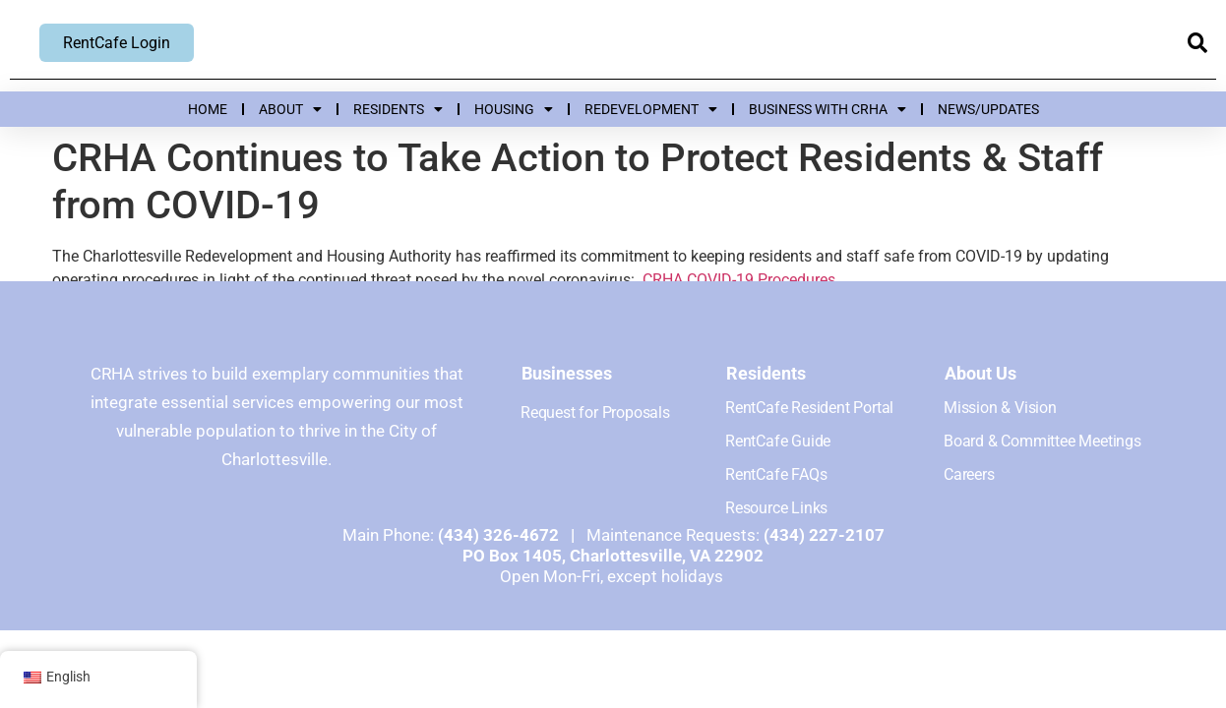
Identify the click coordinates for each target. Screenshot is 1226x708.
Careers (969, 474)
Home (207, 109)
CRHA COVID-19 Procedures (739, 279)
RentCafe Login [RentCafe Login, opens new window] (116, 42)
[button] (1197, 44)
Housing (513, 109)
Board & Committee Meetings (1042, 441)
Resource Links (776, 508)
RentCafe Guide (777, 441)
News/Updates (988, 109)
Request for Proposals (595, 412)
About (290, 109)
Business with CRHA (827, 109)
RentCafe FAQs (776, 474)
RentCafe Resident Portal (809, 407)
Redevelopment (650, 109)
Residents (398, 109)
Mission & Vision (1000, 407)
